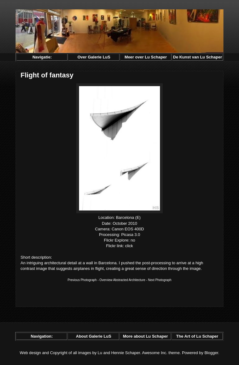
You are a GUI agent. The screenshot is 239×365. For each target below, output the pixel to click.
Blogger (211, 352)
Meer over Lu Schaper (145, 57)
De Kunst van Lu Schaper (197, 57)
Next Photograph (159, 280)
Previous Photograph (82, 280)
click (129, 245)
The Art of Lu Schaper (197, 336)
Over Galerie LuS (93, 57)
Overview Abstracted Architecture (122, 280)
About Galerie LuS (93, 336)
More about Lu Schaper (145, 336)
